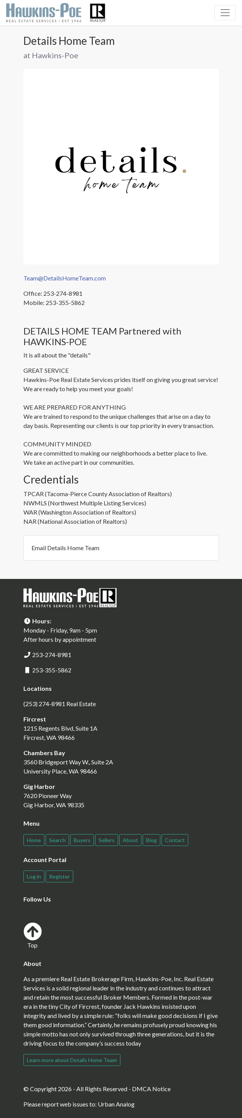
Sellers (107, 840)
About (130, 840)
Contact (175, 840)
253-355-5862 (51, 670)
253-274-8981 (51, 654)
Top (32, 935)
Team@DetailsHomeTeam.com (64, 278)
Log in (34, 876)
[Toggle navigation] (225, 12)
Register (59, 876)
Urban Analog (116, 1104)
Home (34, 840)
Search (57, 840)
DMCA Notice (151, 1088)
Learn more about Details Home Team (72, 1060)
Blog (151, 840)
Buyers (82, 840)
